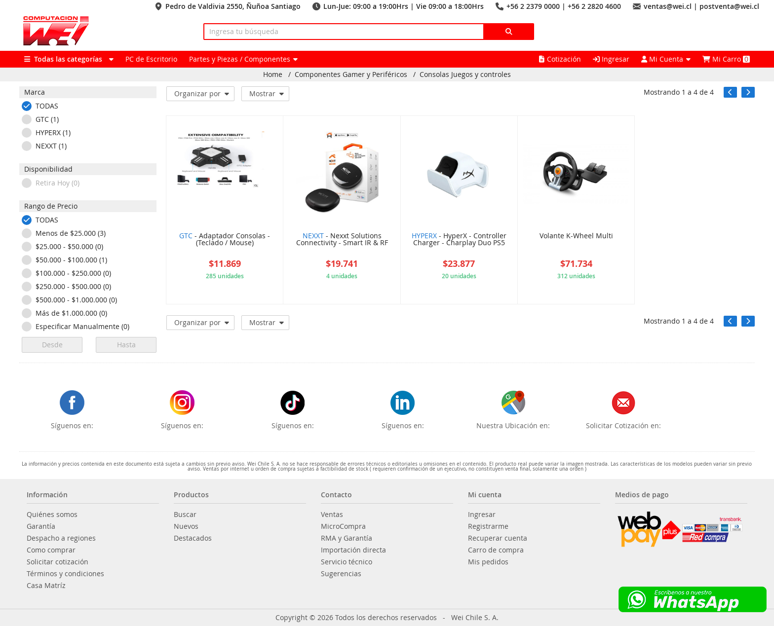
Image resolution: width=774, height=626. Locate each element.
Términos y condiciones (65, 573)
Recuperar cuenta (497, 538)
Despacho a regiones (61, 538)
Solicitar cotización (57, 561)
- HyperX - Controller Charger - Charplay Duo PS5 (459, 239)
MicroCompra (343, 526)
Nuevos (186, 526)
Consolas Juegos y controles (465, 74)
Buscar (185, 514)
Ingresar (611, 59)
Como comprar (51, 550)
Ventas (332, 514)
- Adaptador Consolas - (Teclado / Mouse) (224, 239)
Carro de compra (496, 550)
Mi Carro (726, 59)
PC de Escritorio (151, 59)
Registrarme (488, 526)
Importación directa (353, 550)
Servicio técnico (346, 561)
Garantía (41, 526)
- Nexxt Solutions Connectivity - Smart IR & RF (342, 239)
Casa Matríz (46, 585)
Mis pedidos (488, 561)
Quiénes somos (52, 514)
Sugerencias (341, 573)
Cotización (560, 59)
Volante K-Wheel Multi (576, 236)
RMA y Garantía (346, 538)
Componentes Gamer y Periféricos (351, 74)
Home (272, 74)
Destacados (193, 538)
